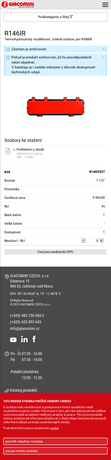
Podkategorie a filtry (55, 17)
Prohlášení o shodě (62, 153)
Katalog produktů (23, 390)
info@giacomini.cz (24, 328)
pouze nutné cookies (22, 451)
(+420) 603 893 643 (25, 322)
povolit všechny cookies (24, 441)
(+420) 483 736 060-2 (27, 315)
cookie (54, 428)
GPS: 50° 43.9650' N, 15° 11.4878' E (35, 294)
